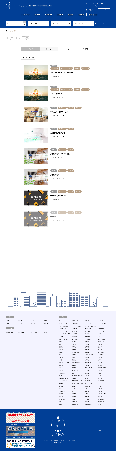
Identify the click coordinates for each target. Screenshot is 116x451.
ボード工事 (74, 334)
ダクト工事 (87, 331)
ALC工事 (61, 320)
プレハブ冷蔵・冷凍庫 (64, 334)
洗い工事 (100, 370)
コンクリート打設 (76, 326)
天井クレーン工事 (76, 352)
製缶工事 (74, 386)
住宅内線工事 (75, 339)
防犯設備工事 (101, 399)
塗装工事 (87, 347)
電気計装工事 (101, 401)
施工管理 (100, 365)
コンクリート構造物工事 (91, 326)
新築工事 (87, 365)
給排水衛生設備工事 (77, 381)
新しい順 (48, 49)
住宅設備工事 (88, 339)
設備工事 (61, 388)
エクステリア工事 (102, 323)
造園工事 (61, 394)
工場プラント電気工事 (90, 354)
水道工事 (61, 370)
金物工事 (74, 396)
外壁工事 (61, 349)
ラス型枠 (87, 334)
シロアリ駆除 (101, 328)
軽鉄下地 (87, 391)
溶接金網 (100, 373)
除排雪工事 (74, 401)
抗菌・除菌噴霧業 (76, 362)
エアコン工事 (88, 323)
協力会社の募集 (9, 332)
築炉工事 (100, 378)
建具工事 (87, 357)
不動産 (99, 336)
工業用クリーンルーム (103, 354)
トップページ (25, 15)
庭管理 (73, 357)
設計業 (73, 388)
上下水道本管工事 (76, 336)
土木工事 (87, 344)
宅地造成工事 (101, 352)
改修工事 (100, 362)
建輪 (100, 430)
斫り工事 (61, 365)
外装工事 (100, 349)
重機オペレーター (89, 394)
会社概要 (60, 15)
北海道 (7, 320)
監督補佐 (87, 375)
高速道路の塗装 (88, 404)
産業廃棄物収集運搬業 (77, 375)
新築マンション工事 (77, 365)
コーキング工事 (75, 328)
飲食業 (60, 404)
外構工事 (87, 349)
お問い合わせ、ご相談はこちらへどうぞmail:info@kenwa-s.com (98, 5)
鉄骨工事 (100, 396)
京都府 (45, 320)
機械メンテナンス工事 (90, 367)
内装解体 (87, 341)
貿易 (86, 388)
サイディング (88, 328)
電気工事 (87, 401)
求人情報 (37, 15)
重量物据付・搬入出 (102, 394)
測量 (73, 373)
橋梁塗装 (61, 367)
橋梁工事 (74, 367)
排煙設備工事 (88, 362)
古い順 (67, 49)
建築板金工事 (62, 360)
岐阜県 (20, 320)
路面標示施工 (62, 391)
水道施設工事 (75, 370)
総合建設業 (87, 381)
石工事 (99, 375)
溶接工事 (87, 373)
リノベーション (101, 334)
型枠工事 (100, 344)
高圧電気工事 (75, 404)
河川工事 (87, 370)
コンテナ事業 (62, 328)
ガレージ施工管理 (63, 326)
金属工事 (61, 396)
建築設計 (74, 360)
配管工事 (74, 394)
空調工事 (74, 378)
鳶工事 (99, 404)
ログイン (104, 10)
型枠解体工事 (62, 347)
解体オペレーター (89, 386)
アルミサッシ (75, 323)
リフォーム (62, 336)
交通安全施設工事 (63, 339)
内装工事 (74, 341)
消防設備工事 (62, 373)
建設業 (99, 360)
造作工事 (100, 391)
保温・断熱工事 (101, 339)
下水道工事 (87, 336)
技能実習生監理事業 (64, 362)
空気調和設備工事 (63, 378)
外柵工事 (74, 349)
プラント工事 (101, 331)
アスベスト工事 (63, 323)
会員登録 (81, 15)
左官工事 (61, 357)
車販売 (73, 391)
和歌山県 (46, 323)
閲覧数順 (85, 49)
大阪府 (7, 323)
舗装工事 (90, 383)
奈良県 (33, 323)
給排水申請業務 (63, 381)
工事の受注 (21, 332)
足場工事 (100, 388)
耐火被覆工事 (101, 381)
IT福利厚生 (48, 15)
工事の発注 (34, 332)
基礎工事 (74, 347)
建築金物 (87, 360)
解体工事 (100, 386)
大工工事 (61, 352)
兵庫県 (20, 323)
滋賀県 (33, 320)
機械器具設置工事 (102, 367)
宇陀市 (60, 354)
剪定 (60, 344)
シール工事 (74, 331)
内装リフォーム (63, 341)
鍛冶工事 (74, 399)
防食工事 (61, 401)
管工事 (86, 378)
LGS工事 (87, 320)
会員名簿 (70, 15)
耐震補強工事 (62, 383)
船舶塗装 (61, 386)
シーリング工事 (63, 331)
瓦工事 (60, 375)
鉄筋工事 (87, 396)
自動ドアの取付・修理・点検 (79, 383)
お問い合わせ (93, 15)
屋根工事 (74, 354)
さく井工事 (100, 320)
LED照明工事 (75, 320)
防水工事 (87, 399)
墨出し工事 (100, 347)
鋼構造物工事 (62, 399)
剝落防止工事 (101, 341)
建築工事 (100, 357)
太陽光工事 (87, 352)
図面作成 (74, 344)
